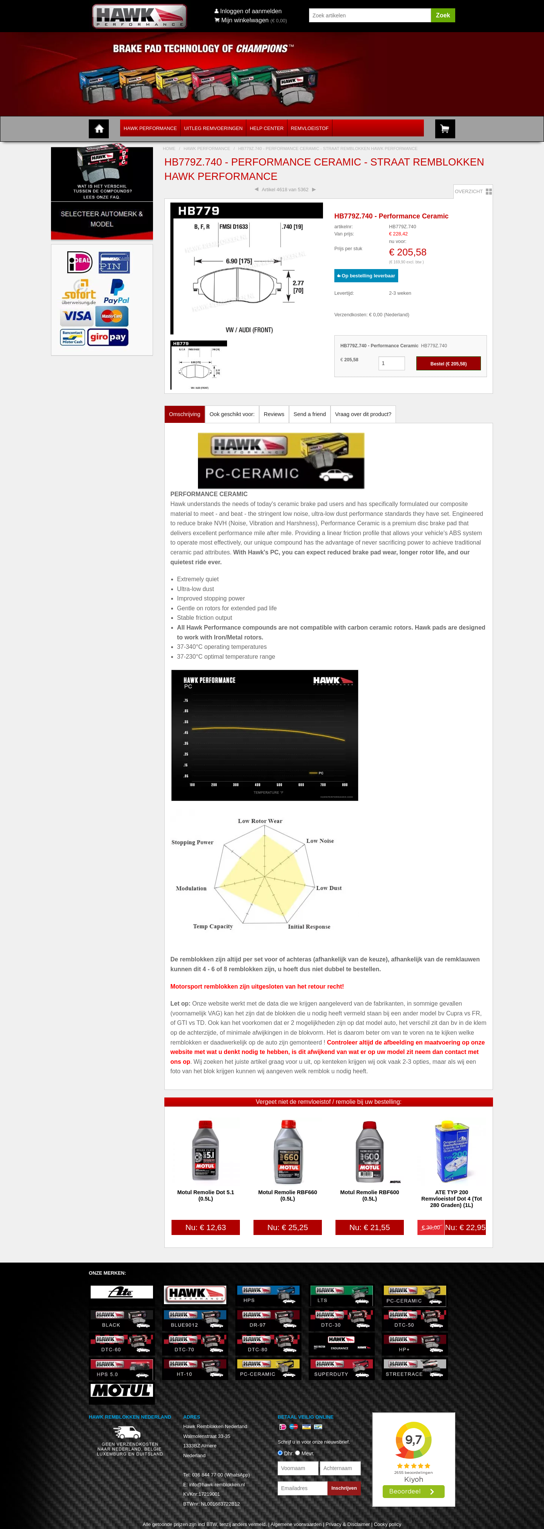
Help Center (266, 128)
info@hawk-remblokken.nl (217, 1484)
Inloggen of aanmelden (251, 11)
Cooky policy (388, 1524)
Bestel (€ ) (449, 364)
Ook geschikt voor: (232, 414)
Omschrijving (184, 414)
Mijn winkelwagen (242, 20)
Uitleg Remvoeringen (213, 128)
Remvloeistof (310, 128)
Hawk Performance (150, 128)
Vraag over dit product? (363, 414)
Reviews (274, 414)
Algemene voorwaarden (295, 1524)
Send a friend (310, 414)
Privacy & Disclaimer (348, 1524)
